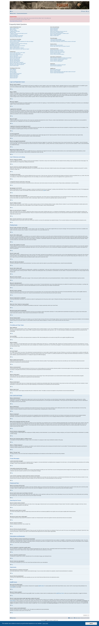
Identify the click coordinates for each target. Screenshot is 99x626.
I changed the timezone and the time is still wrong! (18, 43)
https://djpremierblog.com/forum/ (16, 20)
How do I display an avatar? (15, 46)
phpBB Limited (41, 585)
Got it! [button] (91, 623)
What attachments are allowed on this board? (58, 64)
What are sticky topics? (14, 75)
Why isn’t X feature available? (55, 70)
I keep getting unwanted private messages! (57, 40)
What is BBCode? (13, 69)
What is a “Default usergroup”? (55, 34)
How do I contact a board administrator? (57, 72)
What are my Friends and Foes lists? (56, 45)
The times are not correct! (14, 42)
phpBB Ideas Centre (60, 593)
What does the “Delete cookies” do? (16, 36)
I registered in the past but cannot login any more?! (18, 33)
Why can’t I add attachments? (15, 60)
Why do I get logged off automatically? (16, 35)
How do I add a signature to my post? (16, 54)
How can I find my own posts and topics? (57, 54)
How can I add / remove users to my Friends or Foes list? (60, 46)
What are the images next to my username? (17, 45)
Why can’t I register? (13, 30)
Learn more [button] (45, 623)
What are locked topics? (14, 76)
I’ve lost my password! (14, 34)
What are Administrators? (54, 28)
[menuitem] (11, 11)
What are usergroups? (54, 30)
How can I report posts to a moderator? (16, 62)
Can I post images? (13, 72)
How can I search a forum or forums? (56, 49)
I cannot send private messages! (55, 39)
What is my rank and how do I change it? (17, 47)
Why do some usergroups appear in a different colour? (59, 33)
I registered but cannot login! (15, 31)
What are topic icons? (13, 77)
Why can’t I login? (13, 32)
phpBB (44, 190)
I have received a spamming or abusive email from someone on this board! (63, 41)
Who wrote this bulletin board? (55, 69)
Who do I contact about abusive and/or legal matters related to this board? (62, 71)
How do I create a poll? (14, 55)
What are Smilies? (13, 71)
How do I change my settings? (15, 40)
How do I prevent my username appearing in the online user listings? (21, 41)
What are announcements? (14, 74)
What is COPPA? (13, 29)
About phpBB (12, 587)
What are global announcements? (16, 73)
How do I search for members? (55, 53)
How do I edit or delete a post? (15, 53)
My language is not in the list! (15, 44)
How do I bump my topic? (14, 65)
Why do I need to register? (14, 28)
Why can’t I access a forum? (15, 59)
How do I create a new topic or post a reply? (17, 52)
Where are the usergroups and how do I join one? (58, 31)
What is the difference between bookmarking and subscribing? (60, 57)
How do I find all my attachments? (56, 65)
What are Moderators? (54, 29)
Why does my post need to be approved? (17, 64)
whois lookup (12, 600)
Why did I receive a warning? (15, 61)
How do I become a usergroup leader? (56, 32)
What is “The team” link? (54, 35)
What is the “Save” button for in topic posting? (18, 63)
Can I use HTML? (13, 70)
